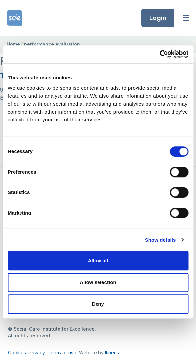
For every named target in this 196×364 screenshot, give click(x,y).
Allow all (98, 260)
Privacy (37, 352)
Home (13, 44)
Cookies (17, 352)
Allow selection (98, 282)
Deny (98, 304)
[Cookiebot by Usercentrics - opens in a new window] (159, 54)
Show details (160, 240)
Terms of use (62, 352)
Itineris (112, 352)
